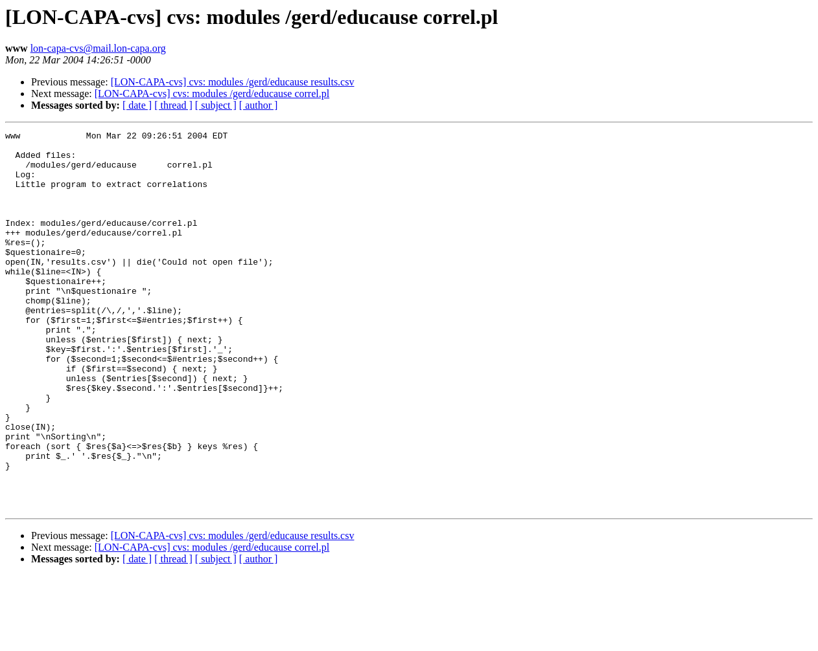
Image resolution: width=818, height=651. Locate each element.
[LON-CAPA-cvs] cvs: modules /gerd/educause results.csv (233, 81)
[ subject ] (216, 105)
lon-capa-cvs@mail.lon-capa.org (98, 48)
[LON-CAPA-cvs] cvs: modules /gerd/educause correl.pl (212, 93)
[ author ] (258, 105)
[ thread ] (173, 105)
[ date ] (137, 105)
